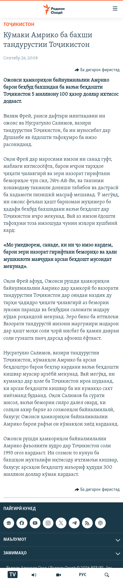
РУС (83, 575)
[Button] (97, 70)
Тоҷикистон (18, 24)
